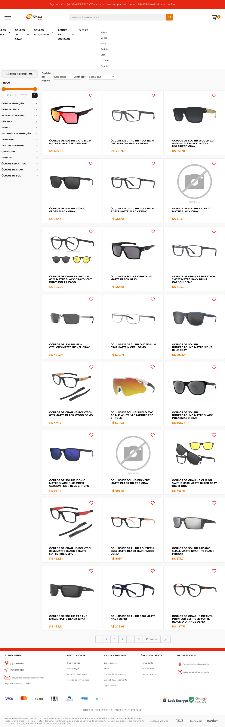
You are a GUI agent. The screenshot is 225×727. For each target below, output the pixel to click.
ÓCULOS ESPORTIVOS (41, 32)
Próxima (151, 639)
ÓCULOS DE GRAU (20, 34)
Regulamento (110, 685)
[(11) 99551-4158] (14, 670)
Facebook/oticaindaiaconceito (193, 664)
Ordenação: (80, 76)
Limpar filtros (19, 74)
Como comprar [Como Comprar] (111, 663)
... (130, 639)
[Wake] (212, 720)
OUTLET (83, 30)
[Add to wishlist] (91, 95)
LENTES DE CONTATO (64, 34)
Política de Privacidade (78, 680)
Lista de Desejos (105, 63)
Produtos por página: (46, 77)
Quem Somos (73, 663)
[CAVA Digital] (179, 720)
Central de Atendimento (115, 680)
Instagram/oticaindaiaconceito (193, 672)
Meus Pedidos (105, 46)
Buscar (169, 17)
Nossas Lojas (73, 668)
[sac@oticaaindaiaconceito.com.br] (24, 678)
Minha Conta (104, 35)
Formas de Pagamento (115, 674)
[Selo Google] (204, 700)
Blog (103, 54)
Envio (106, 668)
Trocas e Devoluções (77, 674)
